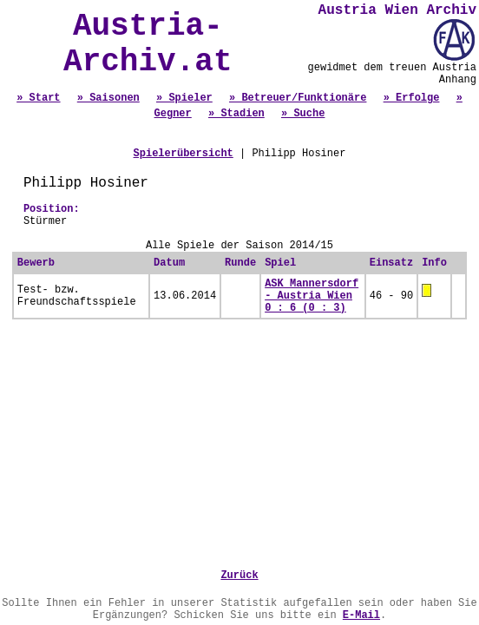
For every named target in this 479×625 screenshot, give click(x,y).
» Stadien (236, 114)
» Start (38, 98)
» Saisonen (108, 98)
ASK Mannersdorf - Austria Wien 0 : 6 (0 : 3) (311, 296)
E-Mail (361, 615)
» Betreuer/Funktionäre (297, 98)
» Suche (303, 114)
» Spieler (184, 98)
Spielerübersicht (183, 154)
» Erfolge (412, 98)
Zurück (239, 575)
